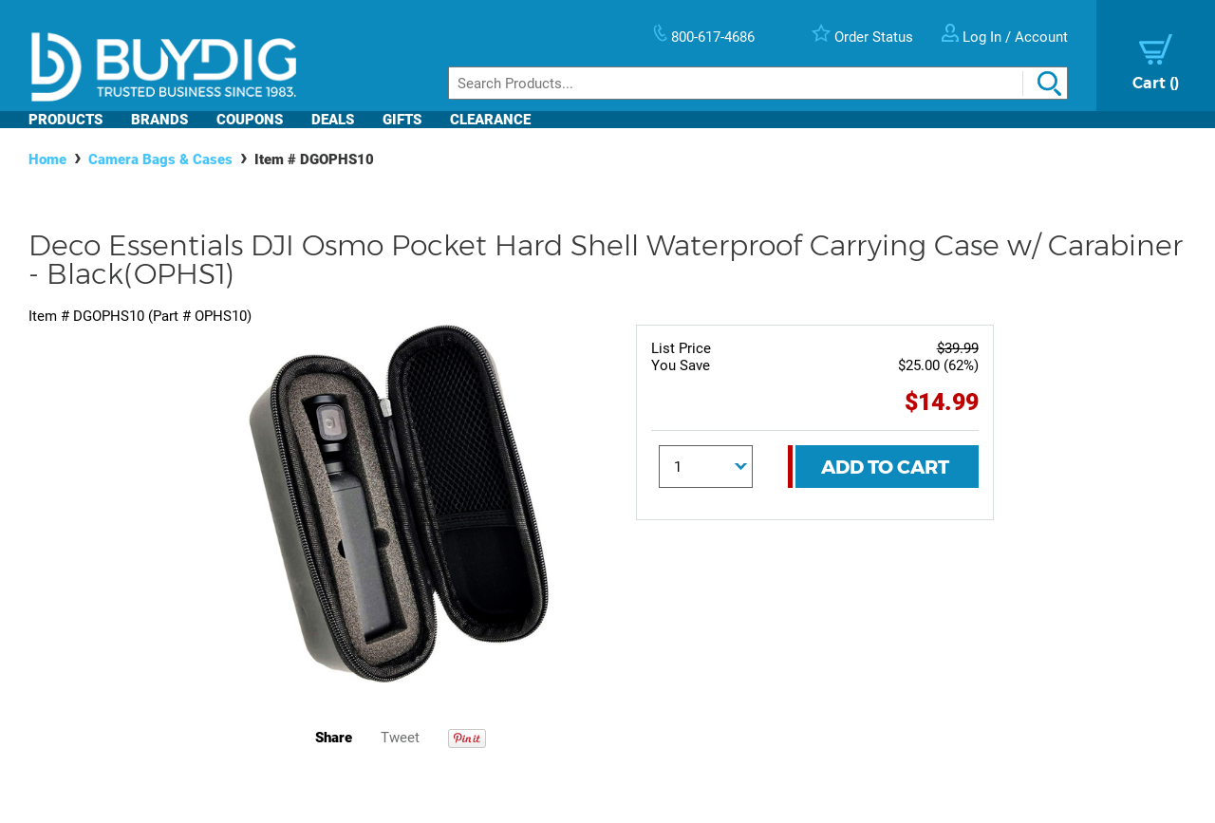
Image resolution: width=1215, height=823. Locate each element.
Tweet (400, 737)
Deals (332, 119)
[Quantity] (706, 466)
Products (65, 119)
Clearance (490, 119)
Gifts (402, 119)
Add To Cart (885, 467)
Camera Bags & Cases (160, 159)
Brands (159, 119)
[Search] (758, 83)
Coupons (249, 119)
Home (47, 159)
